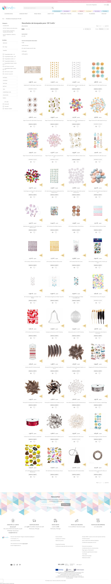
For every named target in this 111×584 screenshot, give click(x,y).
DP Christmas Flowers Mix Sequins (97, 296)
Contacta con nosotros (60, 538)
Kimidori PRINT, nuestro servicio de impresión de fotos (93, 536)
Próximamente (57, 11)
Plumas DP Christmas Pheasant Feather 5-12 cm (76, 368)
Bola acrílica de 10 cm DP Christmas (76, 332)
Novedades (66, 11)
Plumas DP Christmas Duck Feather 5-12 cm (54, 436)
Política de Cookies (86, 557)
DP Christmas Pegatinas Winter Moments (98, 436)
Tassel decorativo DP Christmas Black (76, 470)
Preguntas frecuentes (60, 544)
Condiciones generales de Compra (89, 551)
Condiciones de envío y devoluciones (90, 548)
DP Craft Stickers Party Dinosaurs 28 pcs (54, 470)
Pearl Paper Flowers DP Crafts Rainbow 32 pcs (76, 121)
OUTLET (74, 11)
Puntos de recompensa (87, 546)
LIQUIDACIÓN (6, 25)
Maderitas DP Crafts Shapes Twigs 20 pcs (32, 85)
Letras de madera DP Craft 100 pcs (76, 436)
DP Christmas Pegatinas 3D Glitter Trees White (32, 297)
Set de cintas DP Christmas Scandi (32, 367)
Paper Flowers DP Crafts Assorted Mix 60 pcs (32, 155)
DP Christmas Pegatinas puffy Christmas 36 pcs (98, 262)
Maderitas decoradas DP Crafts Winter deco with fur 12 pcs (32, 227)
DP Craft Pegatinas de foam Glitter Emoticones (32, 471)
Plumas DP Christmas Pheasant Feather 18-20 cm (54, 368)
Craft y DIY (51, 13)
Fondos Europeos (86, 538)
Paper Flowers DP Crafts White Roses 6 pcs (54, 120)
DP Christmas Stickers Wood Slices (76, 226)
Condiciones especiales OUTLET (89, 542)
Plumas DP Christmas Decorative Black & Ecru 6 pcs (98, 333)
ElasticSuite (12, 583)
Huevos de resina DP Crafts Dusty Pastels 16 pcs (97, 192)
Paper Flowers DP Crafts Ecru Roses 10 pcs (76, 155)
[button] (34, 91)
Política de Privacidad (86, 555)
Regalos (80, 13)
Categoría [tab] (4, 23)
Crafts (23, 42)
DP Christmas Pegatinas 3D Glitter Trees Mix (54, 296)
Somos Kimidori (59, 536)
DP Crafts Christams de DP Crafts (29, 48)
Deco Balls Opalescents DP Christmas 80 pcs (76, 402)
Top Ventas (97, 11)
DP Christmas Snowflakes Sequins (54, 226)
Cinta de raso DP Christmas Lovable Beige (98, 402)
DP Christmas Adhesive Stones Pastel (98, 226)
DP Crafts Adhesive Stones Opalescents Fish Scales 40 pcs (54, 192)
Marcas (81, 11)
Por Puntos (88, 11)
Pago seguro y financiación (88, 550)
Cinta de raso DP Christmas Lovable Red (32, 436)
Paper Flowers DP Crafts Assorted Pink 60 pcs (54, 156)
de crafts (23, 36)
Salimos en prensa (59, 540)
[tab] (10, 43)
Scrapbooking (9, 13)
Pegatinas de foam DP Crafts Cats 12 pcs (97, 155)
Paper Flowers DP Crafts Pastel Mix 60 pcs (98, 120)
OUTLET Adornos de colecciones (10, 28)
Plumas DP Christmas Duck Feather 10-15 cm (54, 402)
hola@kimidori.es (17, 545)
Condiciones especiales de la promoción (64, 546)
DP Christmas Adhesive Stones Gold (54, 261)
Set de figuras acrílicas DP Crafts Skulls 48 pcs (32, 192)
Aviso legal (84, 553)
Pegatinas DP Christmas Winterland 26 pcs (98, 367)
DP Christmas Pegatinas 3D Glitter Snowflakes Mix (76, 297)
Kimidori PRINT (23, 13)
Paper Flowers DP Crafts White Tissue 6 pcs (32, 120)
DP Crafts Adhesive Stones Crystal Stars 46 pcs (76, 86)
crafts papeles (25, 54)
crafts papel (24, 51)
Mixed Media (37, 13)
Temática (105, 11)
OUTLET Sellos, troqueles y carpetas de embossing (9, 31)
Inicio (3, 18)
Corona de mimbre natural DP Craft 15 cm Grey (98, 471)
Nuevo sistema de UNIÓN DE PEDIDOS (90, 540)
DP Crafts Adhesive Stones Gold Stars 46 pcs (54, 85)
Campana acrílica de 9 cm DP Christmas (54, 332)
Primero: (96, 29)
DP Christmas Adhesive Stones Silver (32, 261)
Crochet (103, 13)
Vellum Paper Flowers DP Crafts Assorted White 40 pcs (76, 192)
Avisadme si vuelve (33, 88)
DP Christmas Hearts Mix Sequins (32, 332)
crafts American (25, 45)
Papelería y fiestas (66, 13)
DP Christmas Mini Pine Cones (76, 261)
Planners (92, 13)
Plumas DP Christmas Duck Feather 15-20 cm (32, 402)
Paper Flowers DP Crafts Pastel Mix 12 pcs (98, 85)
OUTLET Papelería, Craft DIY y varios (9, 35)
